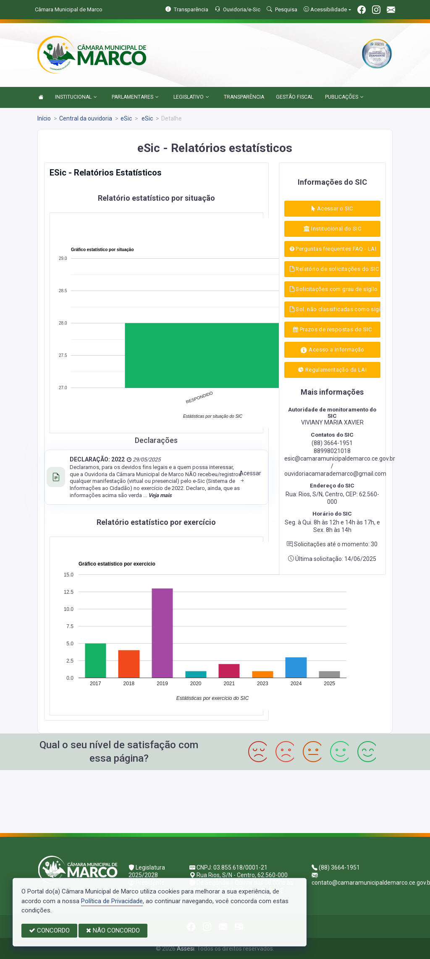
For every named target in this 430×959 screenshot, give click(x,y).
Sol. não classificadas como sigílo (335, 309)
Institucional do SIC (333, 228)
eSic (126, 118)
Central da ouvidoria (85, 118)
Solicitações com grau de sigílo (334, 289)
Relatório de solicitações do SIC (334, 269)
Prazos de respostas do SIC (332, 329)
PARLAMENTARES (135, 97)
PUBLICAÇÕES (344, 97)
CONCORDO (49, 930)
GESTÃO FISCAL (294, 97)
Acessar (250, 477)
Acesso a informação (332, 350)
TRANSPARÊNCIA (244, 97)
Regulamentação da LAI (332, 370)
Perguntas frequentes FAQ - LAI (333, 249)
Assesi (185, 948)
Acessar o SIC (332, 208)
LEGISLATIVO (191, 97)
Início (44, 118)
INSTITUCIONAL (76, 97)
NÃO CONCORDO (113, 930)
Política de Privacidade (112, 901)
